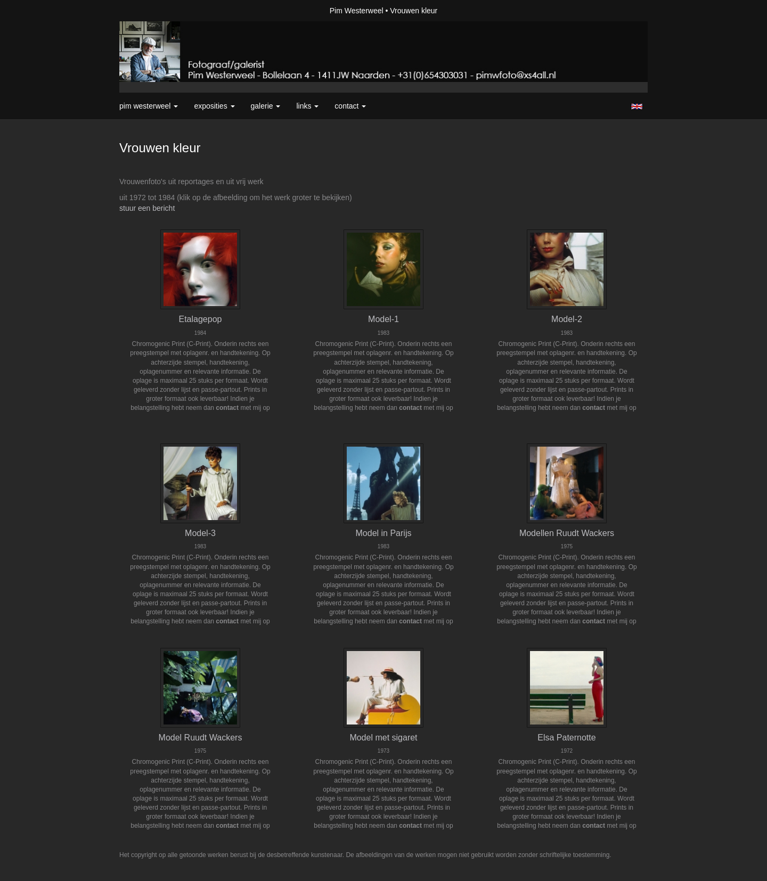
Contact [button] (350, 106)
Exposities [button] (214, 106)
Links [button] (307, 106)
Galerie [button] (266, 106)
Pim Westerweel (357, 10)
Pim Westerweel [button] (148, 106)
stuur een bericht (147, 208)
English (637, 106)
